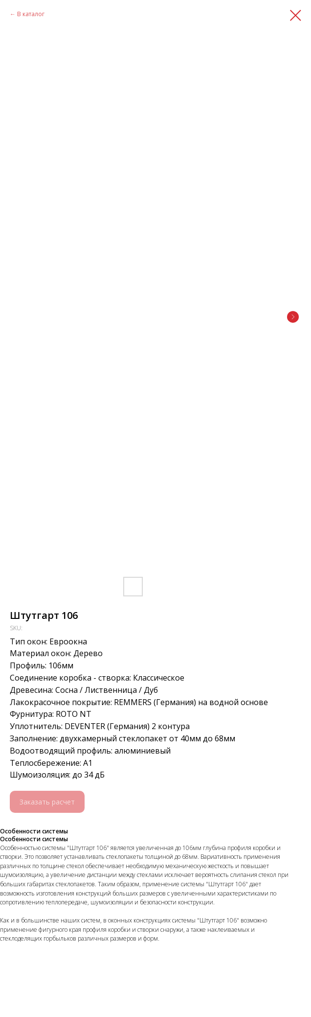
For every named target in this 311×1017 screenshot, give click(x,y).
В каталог (30, 14)
